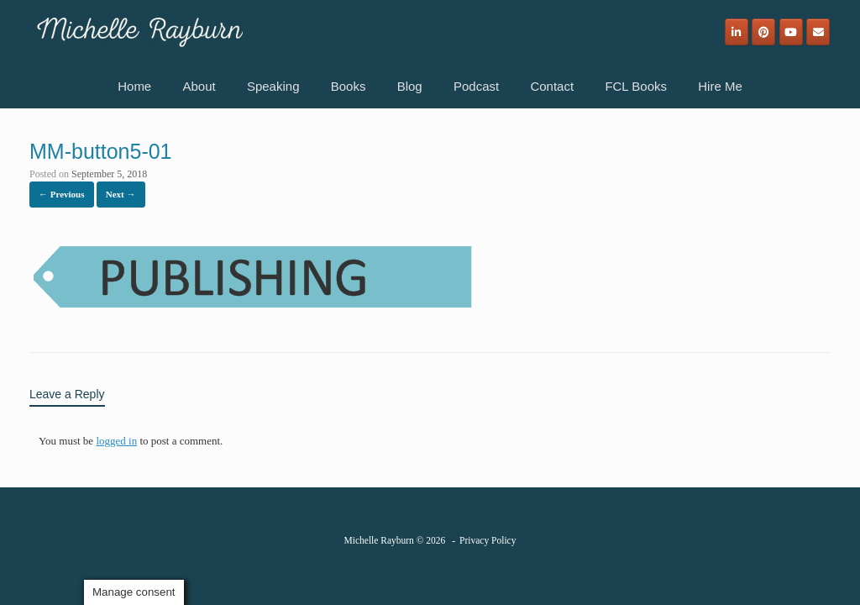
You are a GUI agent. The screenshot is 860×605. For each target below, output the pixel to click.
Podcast (476, 86)
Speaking (273, 86)
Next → (121, 194)
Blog (409, 86)
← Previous (62, 194)
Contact (552, 86)
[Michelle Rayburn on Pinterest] (763, 31)
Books (348, 86)
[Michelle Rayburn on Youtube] (791, 31)
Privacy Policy (487, 540)
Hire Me (720, 86)
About (198, 86)
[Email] (818, 31)
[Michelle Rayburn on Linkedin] (736, 31)
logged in (116, 440)
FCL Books (636, 86)
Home (134, 86)
